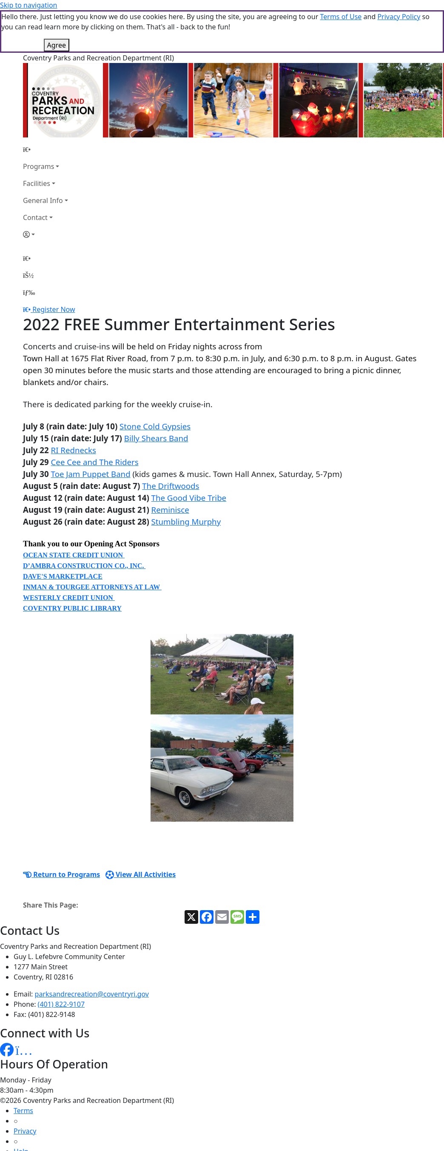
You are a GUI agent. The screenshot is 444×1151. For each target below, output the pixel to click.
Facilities (36, 141)
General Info (43, 158)
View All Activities (140, 832)
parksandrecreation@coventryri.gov (92, 951)
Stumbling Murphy (186, 479)
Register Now (53, 266)
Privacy (25, 1088)
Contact (35, 175)
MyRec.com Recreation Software (90, 1146)
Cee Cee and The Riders (95, 419)
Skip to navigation (28, 5)
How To (25, 1129)
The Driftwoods (170, 443)
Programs (38, 124)
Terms (23, 1068)
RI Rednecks (73, 407)
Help (21, 1109)
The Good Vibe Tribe (189, 455)
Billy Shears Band (156, 395)
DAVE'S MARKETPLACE (62, 533)
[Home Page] (45, 106)
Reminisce (170, 467)
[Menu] (29, 249)
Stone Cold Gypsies (155, 383)
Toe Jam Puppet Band (91, 431)
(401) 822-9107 (61, 961)
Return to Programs (61, 832)
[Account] (45, 191)
